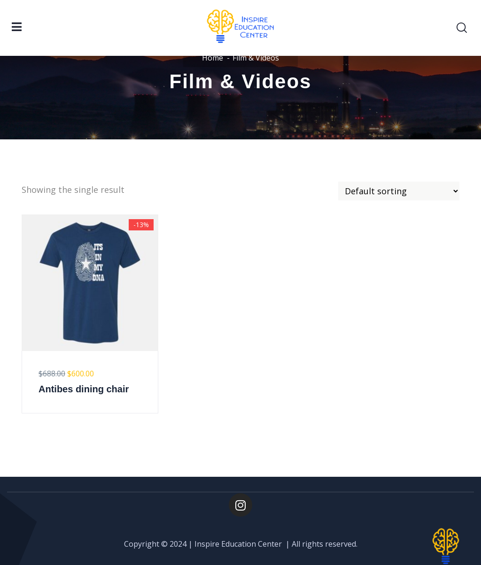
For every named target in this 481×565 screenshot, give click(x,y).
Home (212, 58)
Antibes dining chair (84, 389)
